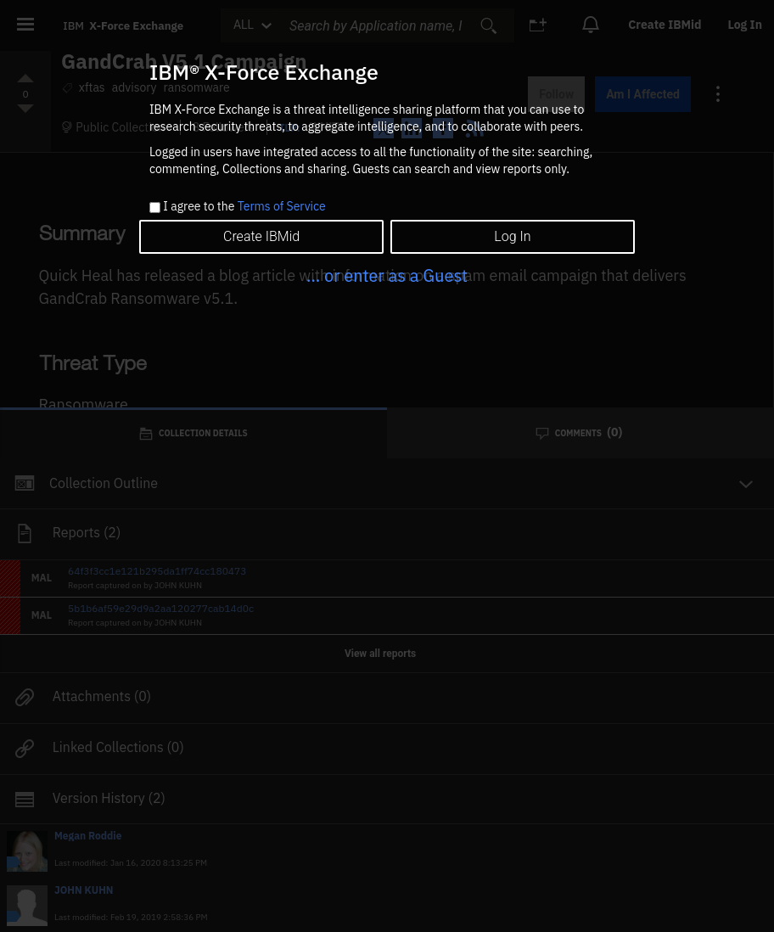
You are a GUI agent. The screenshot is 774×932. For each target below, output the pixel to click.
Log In (512, 236)
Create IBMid (261, 236)
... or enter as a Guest (387, 275)
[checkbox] (154, 207)
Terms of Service (282, 206)
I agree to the (244, 207)
